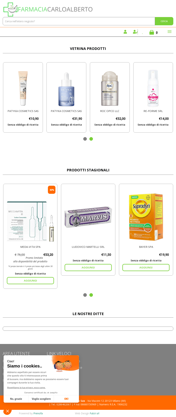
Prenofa (38, 413)
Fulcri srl (94, 413)
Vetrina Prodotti (88, 48)
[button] (85, 139)
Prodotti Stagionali (88, 170)
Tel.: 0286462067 (61, 404)
